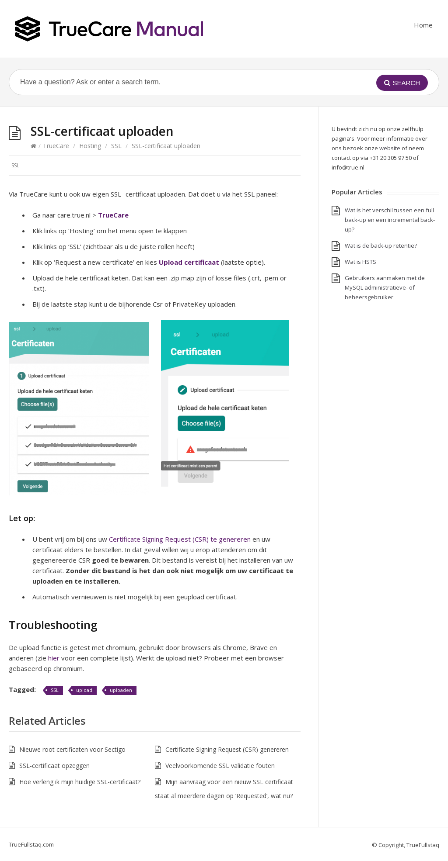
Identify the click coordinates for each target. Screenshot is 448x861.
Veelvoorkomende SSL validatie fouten (220, 765)
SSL (116, 146)
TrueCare (56, 146)
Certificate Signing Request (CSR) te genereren (180, 539)
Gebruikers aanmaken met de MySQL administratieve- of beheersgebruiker (385, 287)
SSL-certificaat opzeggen (54, 765)
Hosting (90, 146)
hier (54, 658)
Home (423, 25)
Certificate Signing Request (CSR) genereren (227, 749)
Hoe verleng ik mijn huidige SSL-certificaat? (79, 782)
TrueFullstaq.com (31, 844)
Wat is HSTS (360, 262)
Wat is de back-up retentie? (381, 245)
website (389, 148)
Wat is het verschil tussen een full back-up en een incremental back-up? (390, 219)
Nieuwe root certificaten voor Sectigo (72, 749)
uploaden (121, 690)
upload (84, 690)
